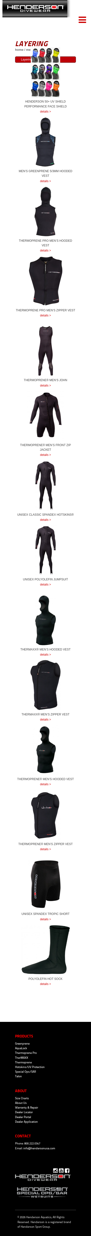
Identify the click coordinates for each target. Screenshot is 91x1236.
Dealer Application (26, 1121)
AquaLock (21, 1048)
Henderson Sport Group (35, 1226)
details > (45, 111)
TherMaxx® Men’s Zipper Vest (46, 714)
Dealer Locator (24, 1112)
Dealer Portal (23, 1117)
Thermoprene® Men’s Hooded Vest (45, 779)
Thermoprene (23, 1062)
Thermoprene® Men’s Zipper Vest (45, 844)
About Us (21, 1103)
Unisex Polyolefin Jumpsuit (45, 579)
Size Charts (22, 1098)
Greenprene (22, 1043)
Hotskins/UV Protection (30, 1067)
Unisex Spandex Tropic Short (45, 914)
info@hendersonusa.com (39, 1148)
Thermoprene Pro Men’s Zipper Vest (45, 310)
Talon (18, 1076)
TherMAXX (21, 1057)
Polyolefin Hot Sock (45, 979)
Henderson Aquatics (36, 12)
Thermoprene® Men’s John (45, 380)
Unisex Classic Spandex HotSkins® (45, 514)
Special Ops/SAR (25, 1071)
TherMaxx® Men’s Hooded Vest (45, 649)
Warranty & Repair (26, 1107)
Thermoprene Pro (26, 1053)
